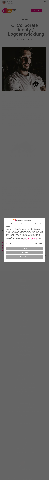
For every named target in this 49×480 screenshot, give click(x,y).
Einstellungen (26, 239)
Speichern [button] (24, 252)
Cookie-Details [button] (18, 260)
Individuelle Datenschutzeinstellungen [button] (24, 257)
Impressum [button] (32, 260)
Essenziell (9, 243)
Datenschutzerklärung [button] (25, 260)
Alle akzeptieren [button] (24, 248)
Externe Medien (37, 243)
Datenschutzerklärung (33, 238)
